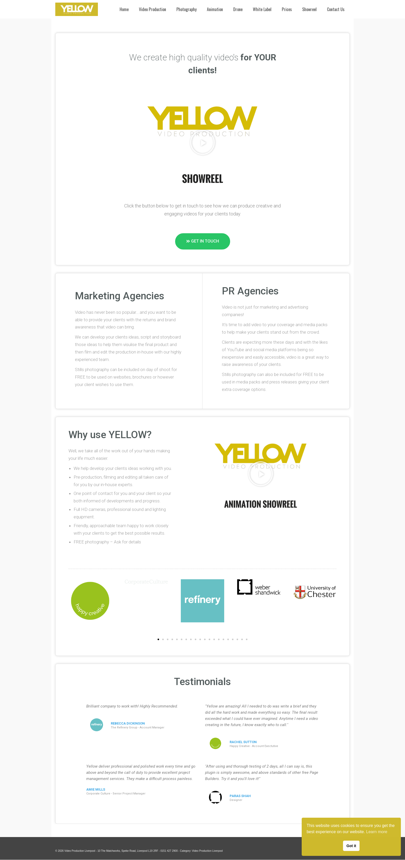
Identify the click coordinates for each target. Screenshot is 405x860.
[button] (202, 142)
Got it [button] (351, 846)
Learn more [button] (376, 832)
